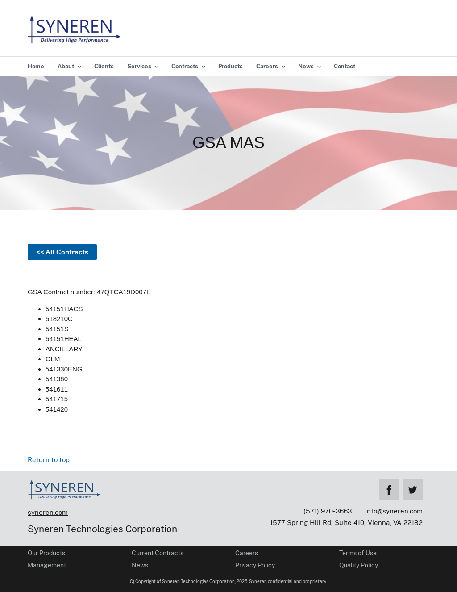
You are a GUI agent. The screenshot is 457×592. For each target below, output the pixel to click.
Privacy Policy (255, 565)
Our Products (46, 553)
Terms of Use (358, 553)
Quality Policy (358, 565)
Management (47, 565)
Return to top (49, 459)
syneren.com (48, 512)
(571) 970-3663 (327, 511)
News (140, 565)
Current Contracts (157, 553)
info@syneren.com (394, 511)
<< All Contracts (62, 252)
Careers (246, 553)
